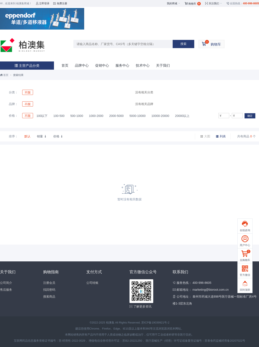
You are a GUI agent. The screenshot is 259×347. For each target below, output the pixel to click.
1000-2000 (96, 116)
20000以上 (182, 116)
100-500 (58, 116)
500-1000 (76, 116)
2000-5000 (116, 116)
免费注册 (60, 3)
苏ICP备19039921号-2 (155, 322)
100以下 (41, 116)
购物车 (193, 4)
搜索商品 (49, 296)
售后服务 (6, 289)
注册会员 (49, 282)
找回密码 (49, 289)
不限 (28, 92)
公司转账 (92, 282)
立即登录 (42, 3)
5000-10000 (138, 116)
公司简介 (6, 282)
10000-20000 (160, 116)
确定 (250, 115)
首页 (65, 65)
